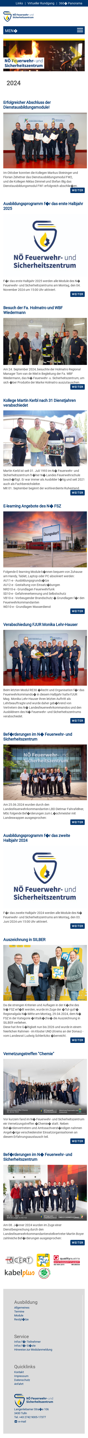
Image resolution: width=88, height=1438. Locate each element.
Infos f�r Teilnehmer (27, 1341)
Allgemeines (21, 1307)
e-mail (22, 1421)
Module (18, 1315)
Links (19, 3)
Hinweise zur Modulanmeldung (33, 1349)
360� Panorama (70, 3)
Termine (19, 1311)
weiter (77, 190)
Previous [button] (12, 52)
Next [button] (76, 52)
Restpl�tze (21, 1319)
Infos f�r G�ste (25, 1345)
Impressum (21, 1376)
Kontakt (19, 1372)
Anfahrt (18, 1384)
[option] (44, 55)
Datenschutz (22, 1380)
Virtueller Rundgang (41, 3)
